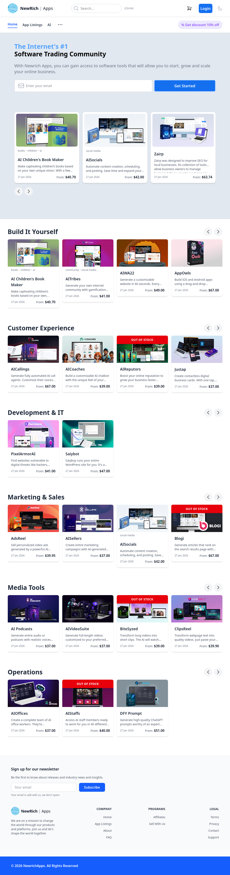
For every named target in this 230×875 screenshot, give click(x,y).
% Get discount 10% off (200, 25)
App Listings (32, 25)
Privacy (214, 824)
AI (49, 25)
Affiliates (159, 817)
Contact (213, 831)
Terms (215, 817)
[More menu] (60, 24)
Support (213, 837)
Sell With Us (157, 824)
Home (13, 24)
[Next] (218, 232)
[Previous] (208, 232)
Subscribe (92, 787)
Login (205, 8)
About (107, 831)
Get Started (184, 85)
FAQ (109, 837)
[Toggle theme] (219, 8)
